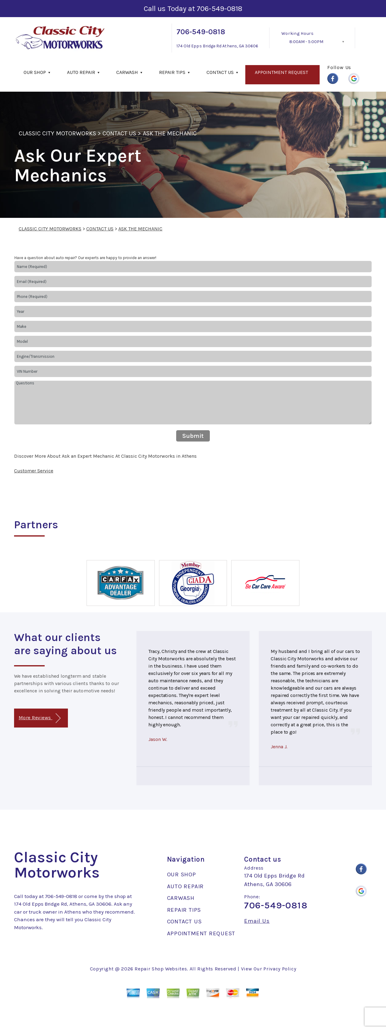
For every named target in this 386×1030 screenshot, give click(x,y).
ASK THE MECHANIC (170, 133)
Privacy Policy (279, 969)
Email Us (256, 921)
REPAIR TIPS (172, 72)
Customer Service (33, 471)
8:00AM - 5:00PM (306, 41)
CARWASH (127, 72)
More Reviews (40, 718)
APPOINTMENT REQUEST (281, 72)
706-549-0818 (219, 8)
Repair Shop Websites (161, 969)
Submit (193, 435)
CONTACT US (220, 72)
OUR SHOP (35, 72)
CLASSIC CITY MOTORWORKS (57, 133)
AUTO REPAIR (81, 72)
